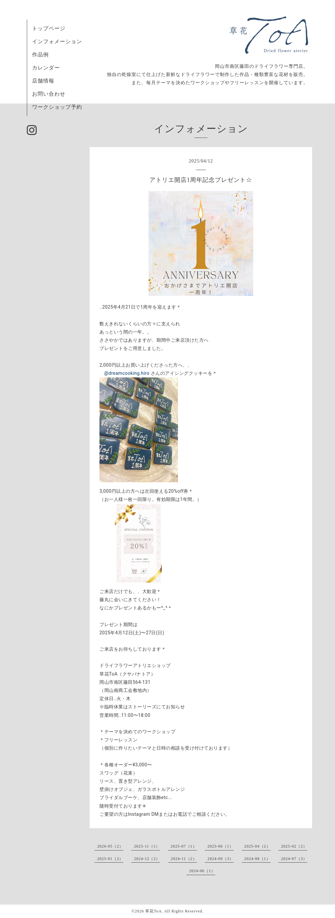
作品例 (40, 54)
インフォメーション (57, 41)
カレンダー (46, 67)
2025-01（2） (110, 858)
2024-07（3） (294, 858)
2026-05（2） (110, 846)
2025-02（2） (294, 846)
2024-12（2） (147, 858)
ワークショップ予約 (57, 107)
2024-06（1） (202, 871)
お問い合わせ (48, 94)
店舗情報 (43, 81)
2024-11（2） (184, 858)
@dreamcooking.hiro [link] (127, 373)
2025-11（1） (147, 846)
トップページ (48, 28)
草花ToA (153, 911)
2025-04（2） (257, 846)
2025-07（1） (184, 846)
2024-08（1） (257, 858)
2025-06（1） (220, 846)
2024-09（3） (220, 858)
